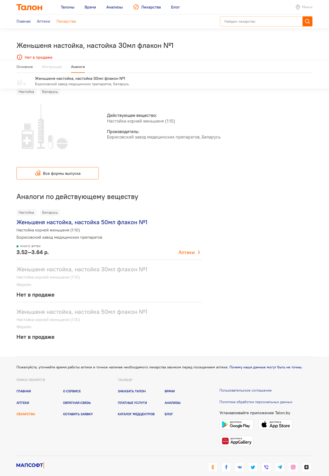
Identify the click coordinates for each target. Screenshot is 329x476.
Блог (169, 406)
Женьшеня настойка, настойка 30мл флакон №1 (81, 261)
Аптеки (187, 245)
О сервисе (72, 384)
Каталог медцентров (136, 406)
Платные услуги (132, 395)
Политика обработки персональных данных (255, 394)
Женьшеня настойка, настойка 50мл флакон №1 (81, 214)
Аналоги (78, 68)
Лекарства (25, 406)
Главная (23, 384)
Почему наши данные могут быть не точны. (266, 359)
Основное (24, 68)
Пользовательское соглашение (245, 382)
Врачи (170, 384)
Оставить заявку (78, 406)
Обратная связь (77, 395)
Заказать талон (132, 384)
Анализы (173, 395)
